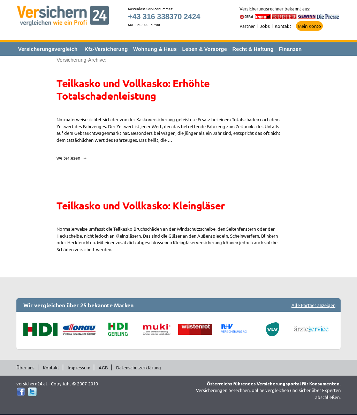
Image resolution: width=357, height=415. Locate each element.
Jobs (265, 26)
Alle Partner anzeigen (313, 305)
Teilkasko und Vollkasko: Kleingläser (140, 205)
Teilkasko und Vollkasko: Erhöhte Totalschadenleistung (133, 89)
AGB (103, 367)
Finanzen (290, 49)
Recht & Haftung (252, 49)
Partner (247, 26)
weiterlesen (71, 158)
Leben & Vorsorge (204, 49)
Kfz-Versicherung (106, 49)
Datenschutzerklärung (138, 367)
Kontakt (283, 26)
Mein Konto (309, 26)
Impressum (79, 367)
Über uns (25, 367)
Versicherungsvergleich (47, 49)
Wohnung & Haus (155, 49)
